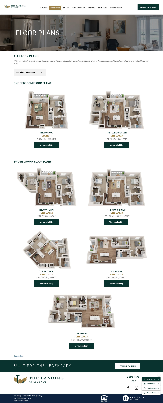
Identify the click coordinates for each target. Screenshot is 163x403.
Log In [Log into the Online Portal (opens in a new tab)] (133, 381)
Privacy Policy (37, 396)
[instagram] (136, 388)
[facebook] (128, 388)
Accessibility (26, 396)
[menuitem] (44, 8)
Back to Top (18, 356)
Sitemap (17, 396)
